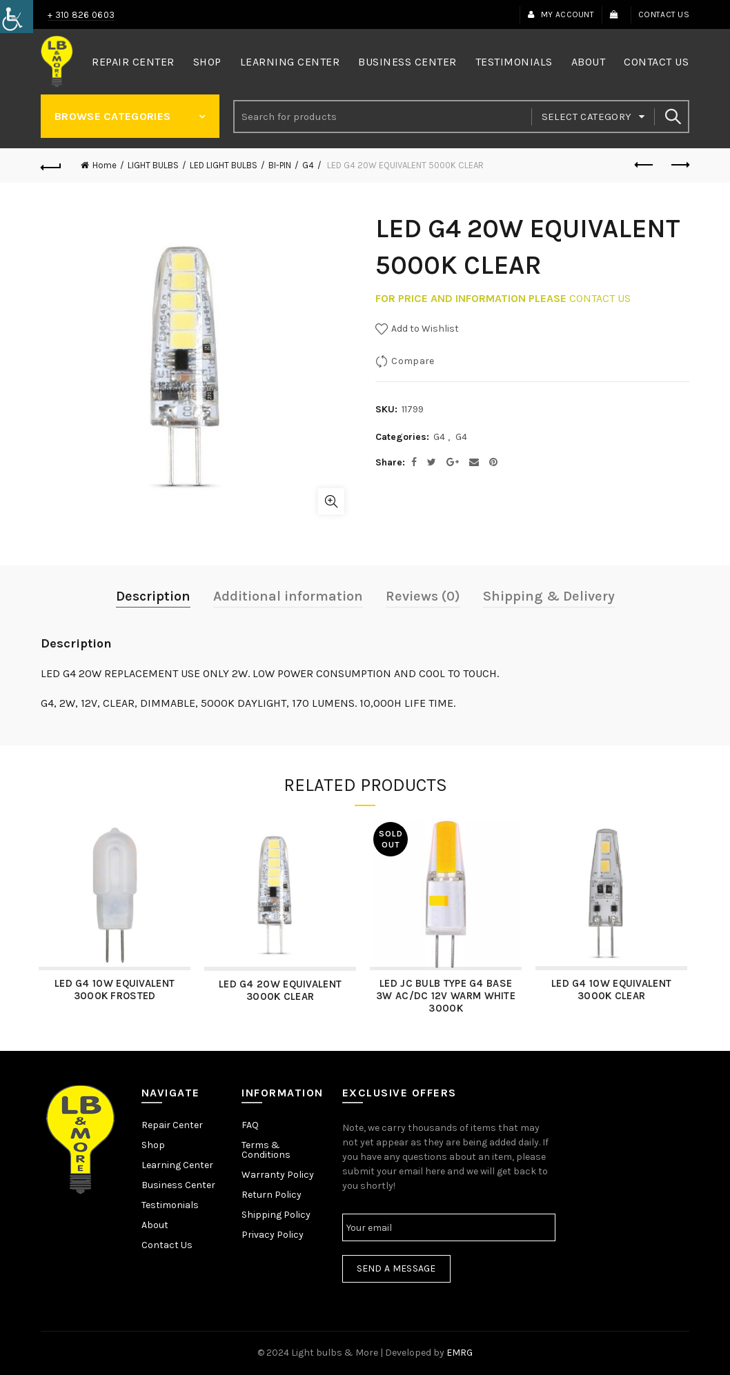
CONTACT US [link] (600, 298)
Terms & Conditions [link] (265, 1150)
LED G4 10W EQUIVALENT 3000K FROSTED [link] (117, 989)
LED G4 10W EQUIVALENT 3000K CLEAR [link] (613, 989)
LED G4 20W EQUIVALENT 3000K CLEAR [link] (282, 990)
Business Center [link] (407, 61)
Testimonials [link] (514, 61)
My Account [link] (560, 14)
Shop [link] (207, 61)
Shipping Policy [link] (275, 1215)
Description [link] (153, 596)
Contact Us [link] (663, 14)
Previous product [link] (645, 164)
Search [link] (672, 116)
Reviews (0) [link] (423, 596)
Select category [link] (587, 116)
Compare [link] (412, 361)
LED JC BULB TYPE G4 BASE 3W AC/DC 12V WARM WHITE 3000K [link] (447, 995)
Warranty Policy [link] (277, 1175)
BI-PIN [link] (279, 165)
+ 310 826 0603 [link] (81, 15)
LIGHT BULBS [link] (153, 165)
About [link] (588, 61)
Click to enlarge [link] (331, 501)
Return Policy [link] (271, 1195)
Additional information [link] (288, 596)
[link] (16, 16)
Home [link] (104, 165)
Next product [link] (679, 164)
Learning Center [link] (290, 61)
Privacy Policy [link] (272, 1235)
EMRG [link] (459, 1352)
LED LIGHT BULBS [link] (223, 165)
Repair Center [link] (133, 61)
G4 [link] (308, 165)
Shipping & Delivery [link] (549, 596)
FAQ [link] (250, 1125)
